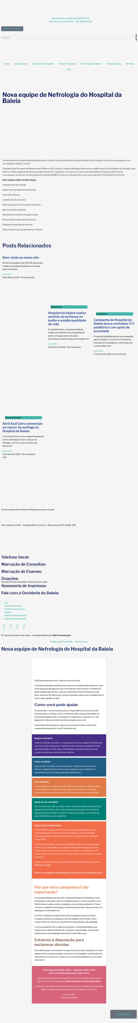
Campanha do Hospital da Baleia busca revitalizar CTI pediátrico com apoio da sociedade (114, 325)
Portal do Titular (42, 865)
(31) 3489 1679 (38, 596)
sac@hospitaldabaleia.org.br (15, 596)
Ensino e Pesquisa (67, 64)
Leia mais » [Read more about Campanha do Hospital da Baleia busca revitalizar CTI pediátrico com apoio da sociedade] (99, 351)
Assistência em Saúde (43, 64)
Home (7, 64)
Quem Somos (21, 64)
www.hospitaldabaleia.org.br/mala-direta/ (69, 973)
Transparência (113, 64)
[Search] (136, 37)
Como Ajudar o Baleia (91, 64)
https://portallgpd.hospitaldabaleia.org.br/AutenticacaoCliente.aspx (68, 873)
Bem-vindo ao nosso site (20, 257)
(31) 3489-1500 (9, 561)
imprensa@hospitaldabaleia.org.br (18, 589)
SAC (69, 69)
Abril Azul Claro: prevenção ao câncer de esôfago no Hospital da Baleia (22, 427)
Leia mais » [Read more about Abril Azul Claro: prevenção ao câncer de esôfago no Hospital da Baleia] (7, 451)
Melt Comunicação (62, 635)
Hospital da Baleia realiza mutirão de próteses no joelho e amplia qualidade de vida (67, 318)
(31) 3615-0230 (8, 568)
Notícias (130, 64)
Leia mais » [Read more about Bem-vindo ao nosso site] (7, 274)
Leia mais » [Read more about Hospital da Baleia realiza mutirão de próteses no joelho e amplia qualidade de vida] (53, 344)
